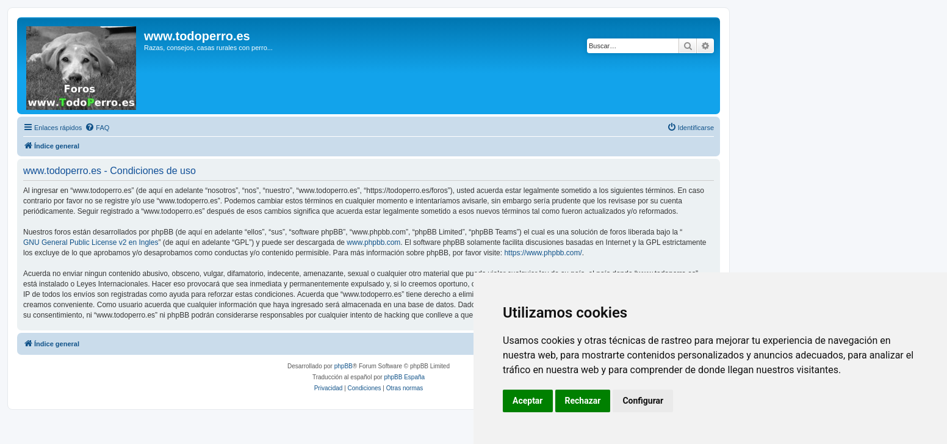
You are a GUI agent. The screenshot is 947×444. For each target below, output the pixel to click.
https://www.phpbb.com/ (543, 253)
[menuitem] (97, 127)
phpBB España (404, 377)
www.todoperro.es (197, 36)
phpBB (343, 366)
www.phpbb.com (373, 242)
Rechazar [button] (583, 401)
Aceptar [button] (528, 401)
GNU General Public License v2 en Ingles (90, 242)
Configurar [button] (642, 401)
